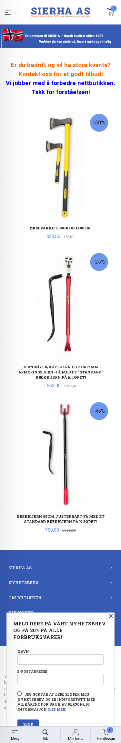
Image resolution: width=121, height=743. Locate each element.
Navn (60, 656)
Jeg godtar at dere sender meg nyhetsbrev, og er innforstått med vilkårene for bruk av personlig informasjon (56, 701)
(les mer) (57, 709)
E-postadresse (60, 676)
